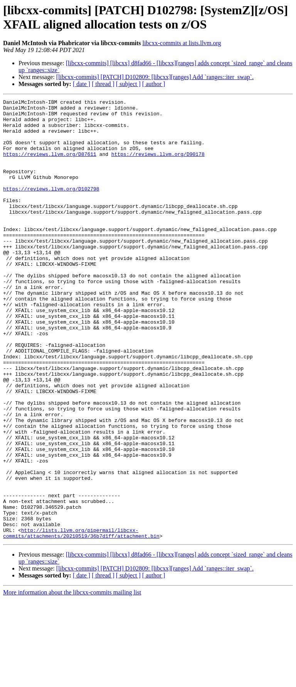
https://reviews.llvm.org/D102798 (51, 207)
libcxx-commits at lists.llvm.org (181, 43)
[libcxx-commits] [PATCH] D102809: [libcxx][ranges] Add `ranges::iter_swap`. (155, 77)
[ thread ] (103, 84)
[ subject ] (128, 84)
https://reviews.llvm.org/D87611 (49, 165)
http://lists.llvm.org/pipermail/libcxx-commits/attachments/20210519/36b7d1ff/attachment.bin (81, 620)
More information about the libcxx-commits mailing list (72, 680)
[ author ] (153, 84)
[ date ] (81, 84)
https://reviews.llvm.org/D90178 (158, 165)
